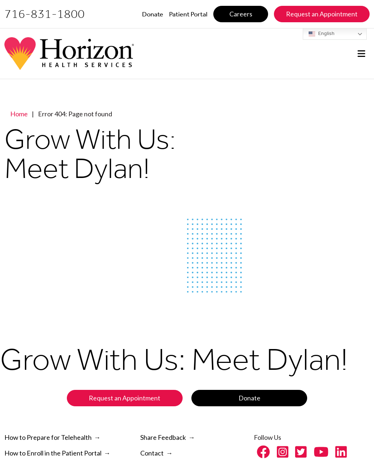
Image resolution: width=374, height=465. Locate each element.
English (322, 34)
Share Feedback (163, 437)
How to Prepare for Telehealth (48, 437)
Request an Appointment (124, 398)
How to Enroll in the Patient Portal (53, 453)
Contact (152, 453)
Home (19, 114)
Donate (249, 398)
